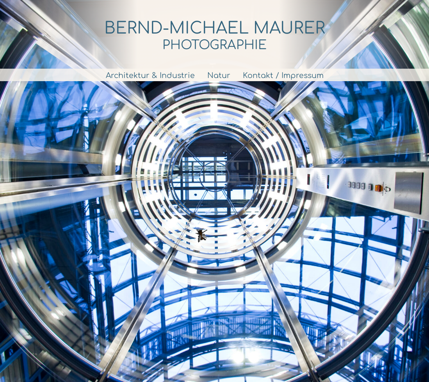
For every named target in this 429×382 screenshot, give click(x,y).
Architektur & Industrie (150, 75)
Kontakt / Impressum (283, 75)
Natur (218, 75)
